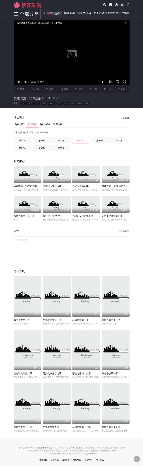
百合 (66, 103)
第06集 (119, 140)
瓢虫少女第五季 (22, 320)
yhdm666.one (41, 132)
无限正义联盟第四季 (112, 216)
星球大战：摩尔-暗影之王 (115, 186)
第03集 (61, 140)
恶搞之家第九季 (51, 427)
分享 (78, 89)
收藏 (93, 89)
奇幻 (37, 103)
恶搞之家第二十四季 (24, 216)
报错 (49, 89)
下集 (122, 89)
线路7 (57, 124)
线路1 (20, 124)
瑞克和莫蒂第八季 (23, 373)
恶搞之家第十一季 (52, 320)
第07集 (22, 148)
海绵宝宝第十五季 (52, 186)
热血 (87, 103)
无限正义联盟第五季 (82, 216)
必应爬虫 (55, 460)
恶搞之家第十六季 (81, 373)
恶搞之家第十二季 (111, 320)
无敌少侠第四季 (80, 186)
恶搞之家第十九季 (52, 373)
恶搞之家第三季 (80, 320)
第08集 (41, 148)
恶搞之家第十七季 (81, 427)
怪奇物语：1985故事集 (25, 186)
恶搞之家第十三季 (23, 427)
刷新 (64, 89)
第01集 (22, 140)
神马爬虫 (100, 460)
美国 (30, 103)
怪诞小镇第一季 (110, 373)
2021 (23, 103)
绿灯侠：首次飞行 (52, 216)
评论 (20, 89)
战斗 (44, 103)
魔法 (73, 103)
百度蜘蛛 (88, 460)
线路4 (32, 124)
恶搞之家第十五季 (111, 427)
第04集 (80, 140)
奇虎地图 (77, 460)
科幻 (80, 103)
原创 (59, 103)
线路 (35, 89)
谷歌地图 (43, 460)
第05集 (99, 140)
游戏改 (52, 103)
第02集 (41, 140)
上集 (107, 89)
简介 (56, 98)
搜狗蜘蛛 (66, 460)
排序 (126, 117)
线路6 (45, 124)
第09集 (61, 148)
